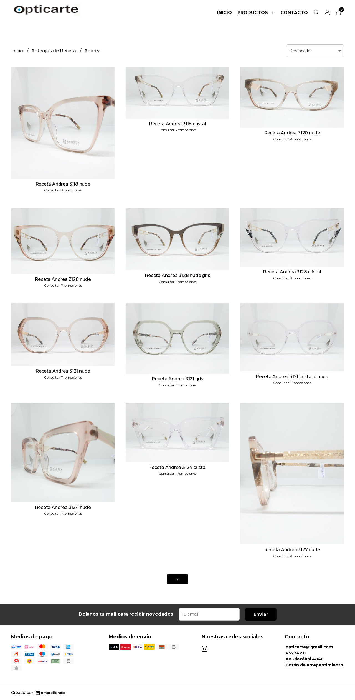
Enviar (260, 614)
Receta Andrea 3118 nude (63, 184)
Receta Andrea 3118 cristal (177, 123)
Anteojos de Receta (54, 50)
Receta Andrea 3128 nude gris (177, 275)
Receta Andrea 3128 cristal (292, 271)
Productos (256, 12)
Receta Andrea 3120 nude (292, 133)
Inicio (224, 12)
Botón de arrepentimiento (314, 665)
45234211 (296, 653)
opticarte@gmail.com (309, 646)
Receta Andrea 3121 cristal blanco (292, 376)
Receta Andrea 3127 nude (292, 549)
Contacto (294, 12)
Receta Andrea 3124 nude (63, 507)
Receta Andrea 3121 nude (63, 371)
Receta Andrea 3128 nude (63, 279)
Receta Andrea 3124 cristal (177, 467)
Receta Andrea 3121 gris (177, 378)
